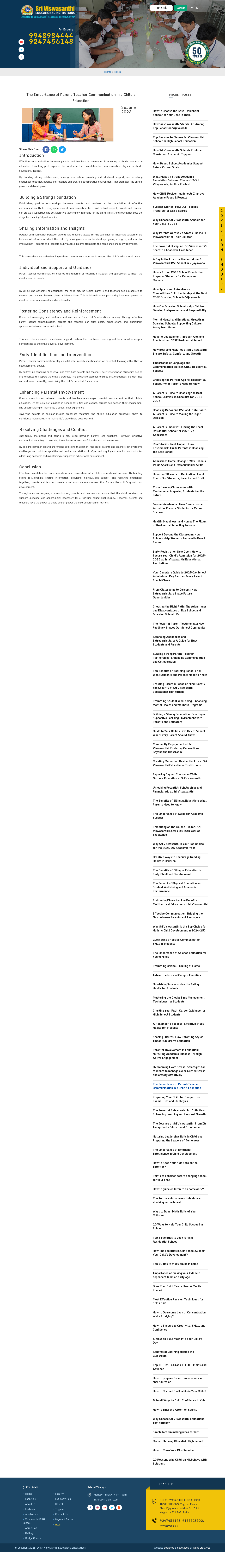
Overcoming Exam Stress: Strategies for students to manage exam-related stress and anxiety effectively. (179, 1071)
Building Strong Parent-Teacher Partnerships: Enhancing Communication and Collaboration (179, 658)
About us (30, 1504)
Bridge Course (33, 1538)
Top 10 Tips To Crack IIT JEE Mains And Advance (179, 1367)
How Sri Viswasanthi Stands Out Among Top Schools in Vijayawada (178, 126)
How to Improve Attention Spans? (175, 1409)
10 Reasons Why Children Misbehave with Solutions (180, 1461)
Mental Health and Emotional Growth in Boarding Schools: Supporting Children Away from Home (178, 323)
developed (183, 1548)
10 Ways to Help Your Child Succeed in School (178, 1226)
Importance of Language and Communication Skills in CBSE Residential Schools (179, 367)
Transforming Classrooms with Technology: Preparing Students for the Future (178, 491)
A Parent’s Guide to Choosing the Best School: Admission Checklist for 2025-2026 (178, 397)
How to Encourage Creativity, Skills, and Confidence (179, 1327)
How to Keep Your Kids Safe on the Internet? (175, 1165)
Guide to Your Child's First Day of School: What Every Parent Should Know (179, 733)
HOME (108, 72)
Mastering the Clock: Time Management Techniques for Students (179, 999)
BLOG (117, 72)
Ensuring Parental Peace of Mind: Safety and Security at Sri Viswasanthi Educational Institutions (179, 688)
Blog (57, 1525)
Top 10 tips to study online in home (175, 1264)
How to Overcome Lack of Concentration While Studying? (179, 1314)
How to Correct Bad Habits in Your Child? (179, 1391)
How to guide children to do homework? (178, 1189)
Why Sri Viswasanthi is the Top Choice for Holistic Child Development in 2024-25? (180, 928)
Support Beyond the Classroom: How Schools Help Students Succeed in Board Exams (179, 538)
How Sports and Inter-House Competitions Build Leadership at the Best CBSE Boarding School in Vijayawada (180, 293)
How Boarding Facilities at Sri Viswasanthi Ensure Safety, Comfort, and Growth (180, 351)
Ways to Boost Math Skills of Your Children (175, 1213)
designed (169, 1548)
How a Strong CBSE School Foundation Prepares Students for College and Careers (178, 276)
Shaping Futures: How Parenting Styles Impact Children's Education (178, 1039)
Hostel (59, 1504)
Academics (31, 1514)
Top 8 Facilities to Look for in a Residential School (173, 1239)
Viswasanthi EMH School (34, 1521)
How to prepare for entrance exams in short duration (177, 1380)
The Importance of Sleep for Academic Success (178, 816)
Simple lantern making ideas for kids (176, 1432)
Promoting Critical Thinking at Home (176, 966)
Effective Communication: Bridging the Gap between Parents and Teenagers (178, 915)
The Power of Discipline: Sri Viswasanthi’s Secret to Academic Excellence (180, 248)
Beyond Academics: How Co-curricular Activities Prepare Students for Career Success (178, 508)
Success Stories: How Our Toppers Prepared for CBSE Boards (175, 209)
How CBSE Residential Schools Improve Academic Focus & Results (178, 195)
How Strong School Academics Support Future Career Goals (178, 165)
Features (30, 1509)
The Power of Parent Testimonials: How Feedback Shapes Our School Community (179, 625)
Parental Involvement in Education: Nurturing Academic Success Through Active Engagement (177, 1054)
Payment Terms (64, 1519)
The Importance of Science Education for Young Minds (179, 955)
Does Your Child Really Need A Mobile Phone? (177, 1288)
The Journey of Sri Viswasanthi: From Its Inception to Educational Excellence (179, 1125)
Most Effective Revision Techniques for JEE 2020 (178, 1301)
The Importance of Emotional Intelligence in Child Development (175, 1151)
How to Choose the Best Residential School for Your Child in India (176, 113)
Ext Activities (63, 1499)
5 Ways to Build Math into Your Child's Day (177, 1341)
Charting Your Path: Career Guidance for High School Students (179, 1012)
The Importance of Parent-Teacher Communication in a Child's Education (177, 1086)
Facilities (30, 1499)
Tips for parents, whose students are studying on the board (176, 1200)
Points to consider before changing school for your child (179, 1178)
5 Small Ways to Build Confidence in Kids (179, 1400)
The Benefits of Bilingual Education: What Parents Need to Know (180, 802)
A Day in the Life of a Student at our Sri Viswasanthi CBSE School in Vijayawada (179, 261)
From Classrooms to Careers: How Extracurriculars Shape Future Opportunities (175, 593)
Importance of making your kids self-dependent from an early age (177, 1275)
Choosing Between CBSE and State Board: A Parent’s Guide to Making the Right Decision (180, 414)
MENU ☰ (198, 8)
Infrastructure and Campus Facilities (177, 975)
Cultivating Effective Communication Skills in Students (176, 941)
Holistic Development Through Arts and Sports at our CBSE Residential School (178, 338)
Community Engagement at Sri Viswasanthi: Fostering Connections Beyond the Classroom (176, 748)
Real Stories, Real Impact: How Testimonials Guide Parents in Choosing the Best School (178, 448)
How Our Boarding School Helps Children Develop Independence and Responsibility (179, 308)
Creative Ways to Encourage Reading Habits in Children (176, 859)
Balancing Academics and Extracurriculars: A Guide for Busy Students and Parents (175, 641)
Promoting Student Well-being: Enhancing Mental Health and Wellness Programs (180, 703)
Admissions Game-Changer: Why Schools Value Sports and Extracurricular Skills (179, 463)
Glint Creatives (201, 1548)
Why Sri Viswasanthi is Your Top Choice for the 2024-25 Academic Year (178, 846)
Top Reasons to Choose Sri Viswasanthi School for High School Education (178, 139)
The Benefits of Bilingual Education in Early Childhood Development (177, 872)
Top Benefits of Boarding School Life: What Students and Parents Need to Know (180, 673)
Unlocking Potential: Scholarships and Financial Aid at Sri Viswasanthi (177, 789)
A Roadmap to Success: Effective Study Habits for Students (178, 1025)
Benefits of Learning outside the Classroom (173, 1354)
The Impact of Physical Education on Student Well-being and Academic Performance (176, 887)
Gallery (29, 1533)
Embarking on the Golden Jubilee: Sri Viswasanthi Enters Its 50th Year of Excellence (176, 831)
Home (28, 1494)
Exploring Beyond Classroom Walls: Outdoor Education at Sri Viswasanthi (177, 776)
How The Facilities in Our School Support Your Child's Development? (179, 1253)
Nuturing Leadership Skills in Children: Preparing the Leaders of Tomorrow (177, 1138)
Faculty (59, 1494)
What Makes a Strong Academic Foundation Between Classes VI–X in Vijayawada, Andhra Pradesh (176, 180)
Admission (31, 1528)
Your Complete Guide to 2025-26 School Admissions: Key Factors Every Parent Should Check (179, 576)
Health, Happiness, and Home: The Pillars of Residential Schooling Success (180, 523)
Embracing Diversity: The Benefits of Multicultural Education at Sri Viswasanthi (180, 902)
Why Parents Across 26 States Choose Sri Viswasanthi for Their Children (180, 235)
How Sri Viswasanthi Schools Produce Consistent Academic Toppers (177, 152)
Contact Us (61, 1514)
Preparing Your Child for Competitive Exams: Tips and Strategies (176, 1099)
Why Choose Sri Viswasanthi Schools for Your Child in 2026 (179, 222)
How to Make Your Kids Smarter (173, 1450)
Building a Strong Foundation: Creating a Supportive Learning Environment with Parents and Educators (179, 718)
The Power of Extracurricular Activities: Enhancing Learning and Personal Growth (179, 1112)
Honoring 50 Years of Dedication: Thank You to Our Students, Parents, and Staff (179, 476)
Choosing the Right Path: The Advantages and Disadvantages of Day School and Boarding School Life (179, 610)
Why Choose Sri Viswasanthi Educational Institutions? (179, 1421)
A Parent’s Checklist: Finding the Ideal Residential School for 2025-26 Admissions (178, 431)
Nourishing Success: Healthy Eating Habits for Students (176, 986)
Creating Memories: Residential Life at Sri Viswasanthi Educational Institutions (180, 763)
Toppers (59, 1509)
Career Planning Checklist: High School (178, 1441)
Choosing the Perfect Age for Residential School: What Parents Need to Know (179, 382)
